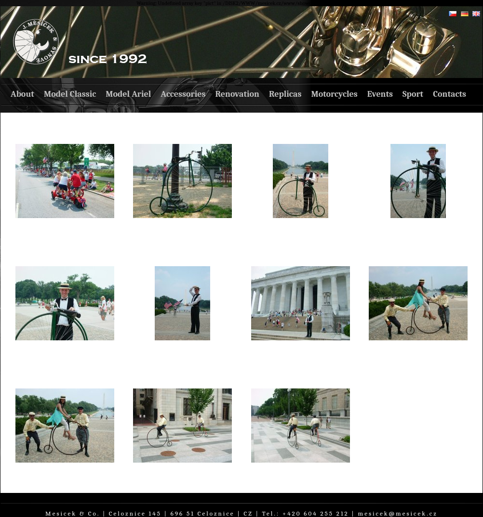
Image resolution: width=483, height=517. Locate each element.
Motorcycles (334, 94)
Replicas (285, 94)
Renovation (237, 94)
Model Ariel (128, 94)
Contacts (449, 94)
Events (380, 94)
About (22, 94)
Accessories (183, 94)
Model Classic (70, 94)
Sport (412, 94)
